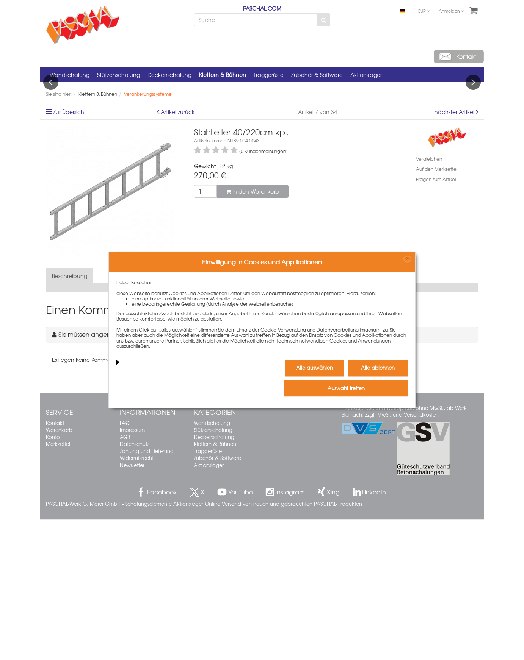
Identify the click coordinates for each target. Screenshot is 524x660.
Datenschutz (134, 584)
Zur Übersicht (69, 252)
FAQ (124, 563)
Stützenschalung (118, 74)
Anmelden (451, 11)
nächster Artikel (455, 252)
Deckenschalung (169, 74)
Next (473, 152)
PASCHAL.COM (262, 8)
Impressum (132, 570)
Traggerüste (269, 74)
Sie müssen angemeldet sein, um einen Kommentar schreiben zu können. (163, 474)
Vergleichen (429, 299)
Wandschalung (69, 74)
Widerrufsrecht (137, 598)
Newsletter (132, 605)
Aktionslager (366, 74)
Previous (50, 152)
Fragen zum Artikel (436, 319)
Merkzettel (58, 584)
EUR (424, 11)
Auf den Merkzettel (436, 309)
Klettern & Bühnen (222, 74)
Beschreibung (69, 416)
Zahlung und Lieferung (147, 591)
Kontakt (55, 563)
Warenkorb (59, 570)
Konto (53, 577)
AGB (125, 577)
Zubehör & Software (317, 74)
